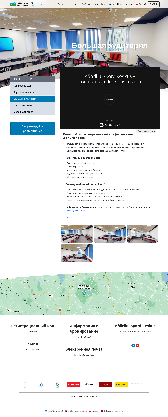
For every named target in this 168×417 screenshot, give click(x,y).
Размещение (72, 4)
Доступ (154, 4)
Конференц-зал (22, 85)
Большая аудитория (24, 98)
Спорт (60, 4)
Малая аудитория (23, 111)
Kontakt (129, 4)
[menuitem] (141, 4)
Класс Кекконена (22, 105)
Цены (119, 4)
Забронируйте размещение (33, 128)
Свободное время (90, 4)
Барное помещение (24, 92)
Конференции (107, 4)
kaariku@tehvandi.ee (75, 210)
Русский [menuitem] (95, 411)
